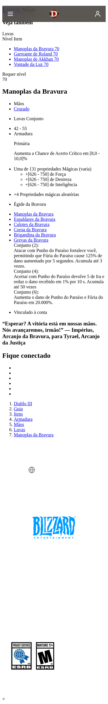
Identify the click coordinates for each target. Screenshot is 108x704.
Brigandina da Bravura (35, 234)
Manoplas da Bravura (34, 214)
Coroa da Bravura (30, 229)
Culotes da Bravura (32, 224)
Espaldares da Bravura (34, 219)
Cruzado (21, 108)
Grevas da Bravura (31, 240)
